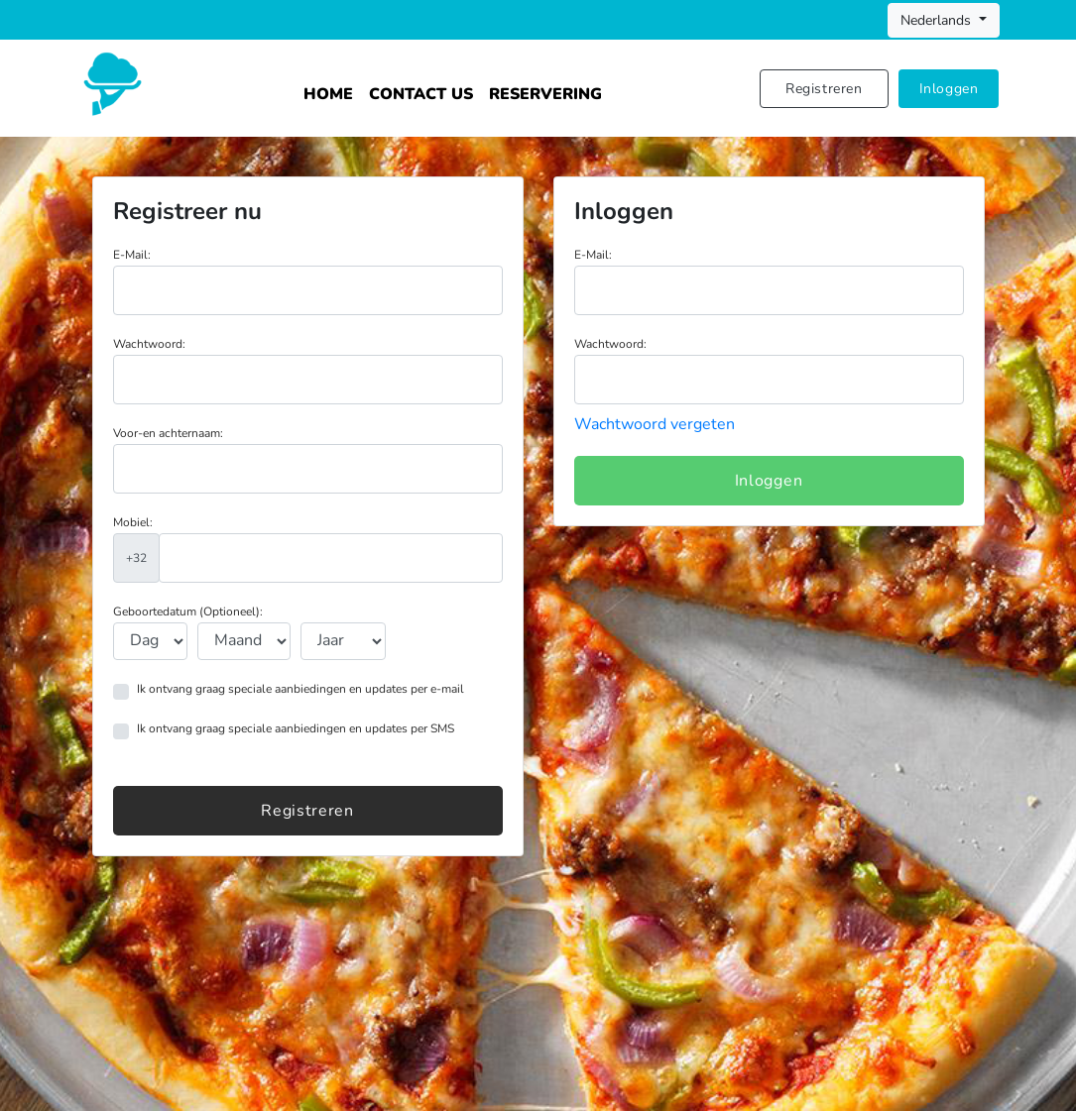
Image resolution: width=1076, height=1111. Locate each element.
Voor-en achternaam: (168, 433)
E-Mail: (132, 255)
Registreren (824, 88)
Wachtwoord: (149, 344)
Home (328, 94)
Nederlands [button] (937, 20)
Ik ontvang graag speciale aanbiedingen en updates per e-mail (300, 689)
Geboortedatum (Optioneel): (188, 611)
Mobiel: (133, 522)
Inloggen (949, 88)
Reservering (545, 94)
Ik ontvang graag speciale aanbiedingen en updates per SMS (295, 728)
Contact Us (421, 94)
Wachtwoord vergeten (654, 424)
